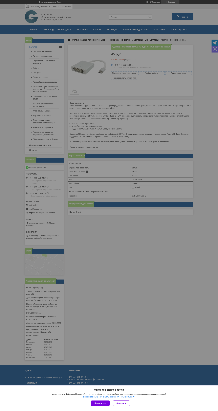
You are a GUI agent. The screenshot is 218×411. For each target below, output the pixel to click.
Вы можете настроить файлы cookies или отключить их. (108, 397)
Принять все (100, 403)
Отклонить (121, 403)
